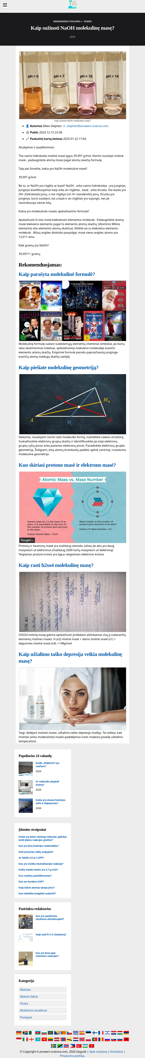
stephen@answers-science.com (87, 126)
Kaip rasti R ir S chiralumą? (51, 934)
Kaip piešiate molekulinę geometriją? (58, 367)
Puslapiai (26, 1017)
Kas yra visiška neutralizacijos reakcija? (41, 863)
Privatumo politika (72, 1056)
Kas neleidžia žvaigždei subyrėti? (37, 893)
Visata (24, 1003)
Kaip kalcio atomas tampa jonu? (37, 887)
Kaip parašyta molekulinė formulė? (57, 274)
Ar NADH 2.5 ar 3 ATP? (31, 857)
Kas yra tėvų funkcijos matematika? (39, 845)
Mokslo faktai (29, 996)
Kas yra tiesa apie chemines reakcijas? (47, 955)
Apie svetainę (98, 1052)
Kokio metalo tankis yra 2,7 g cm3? (38, 869)
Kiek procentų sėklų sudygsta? (36, 851)
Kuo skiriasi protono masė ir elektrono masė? (67, 465)
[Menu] (5, 5)
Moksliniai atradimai (33, 1010)
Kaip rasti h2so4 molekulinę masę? (56, 565)
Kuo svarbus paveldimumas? (35, 875)
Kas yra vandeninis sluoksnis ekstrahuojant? (50, 918)
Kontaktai (116, 1052)
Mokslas (25, 990)
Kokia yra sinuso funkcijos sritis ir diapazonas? (50, 802)
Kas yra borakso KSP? (31, 881)
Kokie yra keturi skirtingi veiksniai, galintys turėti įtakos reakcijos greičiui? (43, 838)
